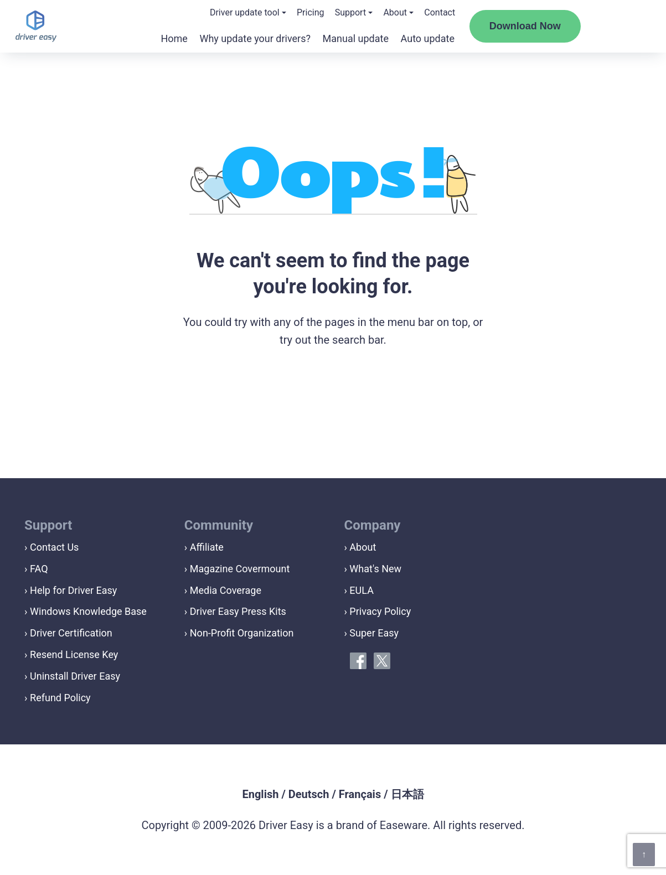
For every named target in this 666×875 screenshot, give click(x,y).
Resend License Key (74, 654)
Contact (439, 12)
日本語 (407, 794)
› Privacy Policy (377, 611)
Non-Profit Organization (242, 633)
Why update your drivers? (255, 38)
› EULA (359, 590)
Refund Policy (60, 697)
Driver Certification (71, 633)
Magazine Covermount (240, 568)
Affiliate (207, 547)
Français (360, 794)
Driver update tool (245, 12)
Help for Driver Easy (73, 590)
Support (350, 12)
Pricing (310, 12)
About (395, 12)
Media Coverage (225, 590)
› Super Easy (371, 633)
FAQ (39, 568)
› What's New (373, 568)
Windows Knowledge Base (88, 611)
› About (360, 547)
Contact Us (54, 547)
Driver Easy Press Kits (238, 611)
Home (174, 38)
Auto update (428, 38)
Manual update (356, 38)
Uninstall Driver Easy (75, 676)
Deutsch (308, 794)
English (260, 794)
